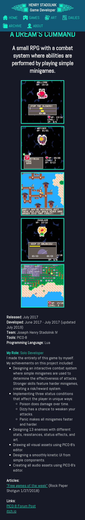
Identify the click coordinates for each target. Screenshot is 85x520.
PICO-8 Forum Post (21, 505)
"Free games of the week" (27, 485)
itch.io (11, 511)
